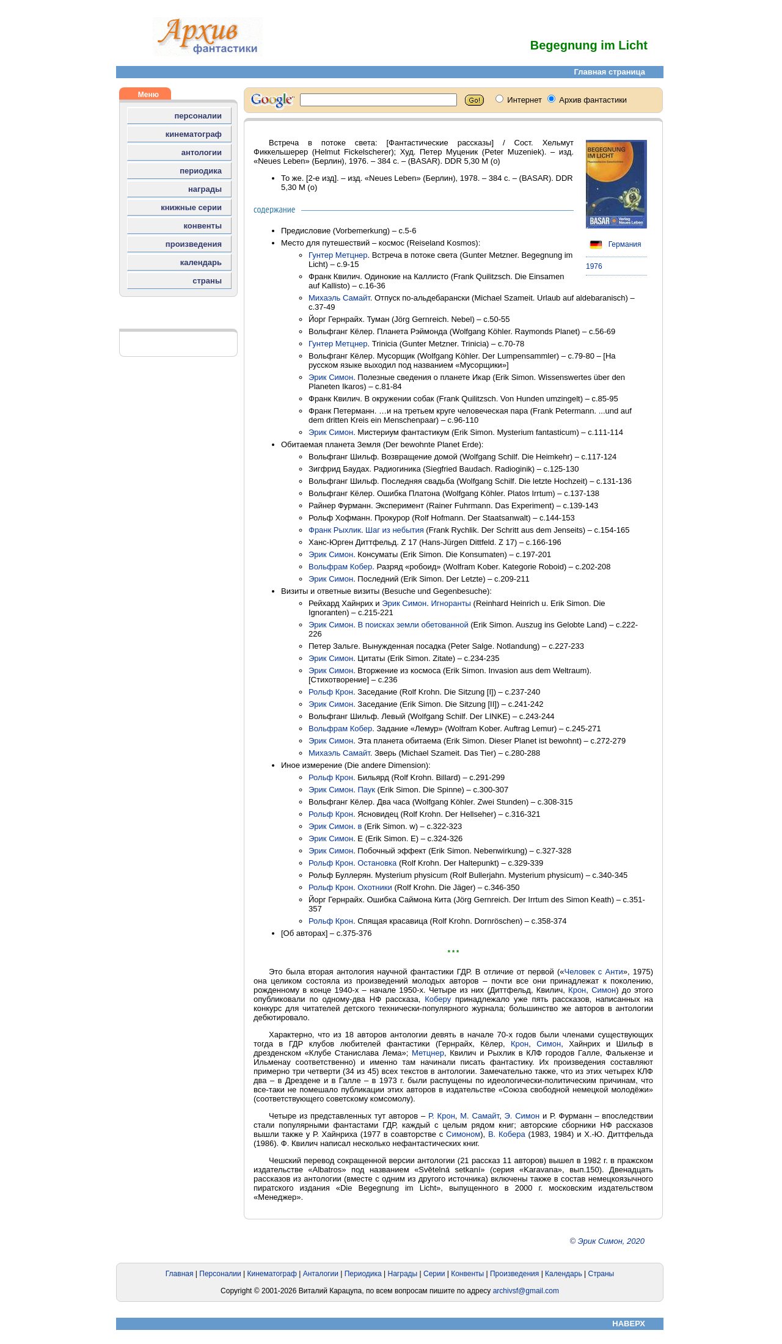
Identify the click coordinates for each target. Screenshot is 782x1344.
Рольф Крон (331, 691)
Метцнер (428, 1052)
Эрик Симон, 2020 (611, 1241)
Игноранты (451, 603)
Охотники (374, 887)
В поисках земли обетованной (412, 624)
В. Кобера (506, 1134)
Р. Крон (441, 1115)
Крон (577, 990)
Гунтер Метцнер (338, 255)
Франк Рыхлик (335, 530)
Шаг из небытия (394, 530)
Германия (613, 244)
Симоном (463, 1134)
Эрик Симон (331, 377)
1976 (594, 266)
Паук (366, 789)
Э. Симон (522, 1115)
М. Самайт (479, 1115)
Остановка (376, 862)
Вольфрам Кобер (340, 566)
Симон (603, 990)
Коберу (438, 999)
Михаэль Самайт (339, 297)
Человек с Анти (593, 971)
